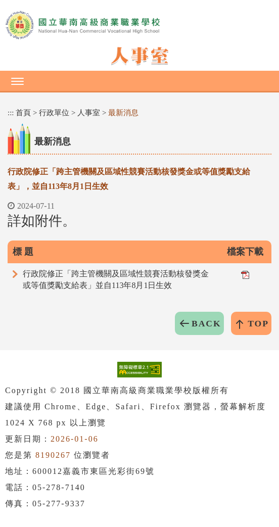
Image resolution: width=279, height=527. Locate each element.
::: (11, 113)
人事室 (88, 113)
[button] (139, 81)
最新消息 (123, 113)
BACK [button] (206, 323)
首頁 (23, 113)
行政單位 (54, 113)
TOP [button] (258, 323)
